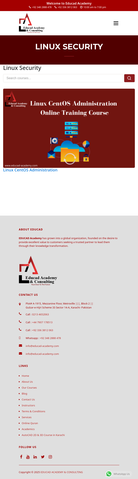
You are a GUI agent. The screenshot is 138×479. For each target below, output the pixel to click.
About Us (27, 381)
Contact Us (28, 399)
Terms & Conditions (33, 411)
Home (25, 376)
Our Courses (29, 387)
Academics (28, 429)
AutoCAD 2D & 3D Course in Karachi (43, 435)
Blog (24, 393)
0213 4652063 (40, 314)
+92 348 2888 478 (42, 7)
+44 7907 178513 (42, 322)
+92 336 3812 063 (67, 7)
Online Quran (30, 423)
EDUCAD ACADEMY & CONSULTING (62, 472)
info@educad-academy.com (42, 346)
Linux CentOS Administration (30, 170)
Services (27, 417)
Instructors (28, 405)
